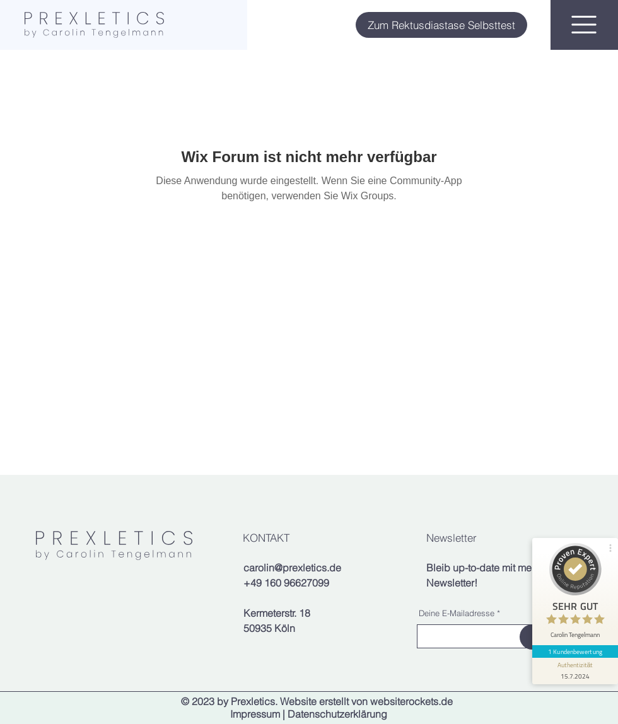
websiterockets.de (411, 701)
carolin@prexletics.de (292, 567)
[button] (584, 24)
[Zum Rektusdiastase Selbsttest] (441, 25)
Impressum (255, 714)
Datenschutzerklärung (337, 714)
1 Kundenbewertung (575, 651)
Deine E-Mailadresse (456, 613)
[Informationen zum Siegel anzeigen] (575, 671)
